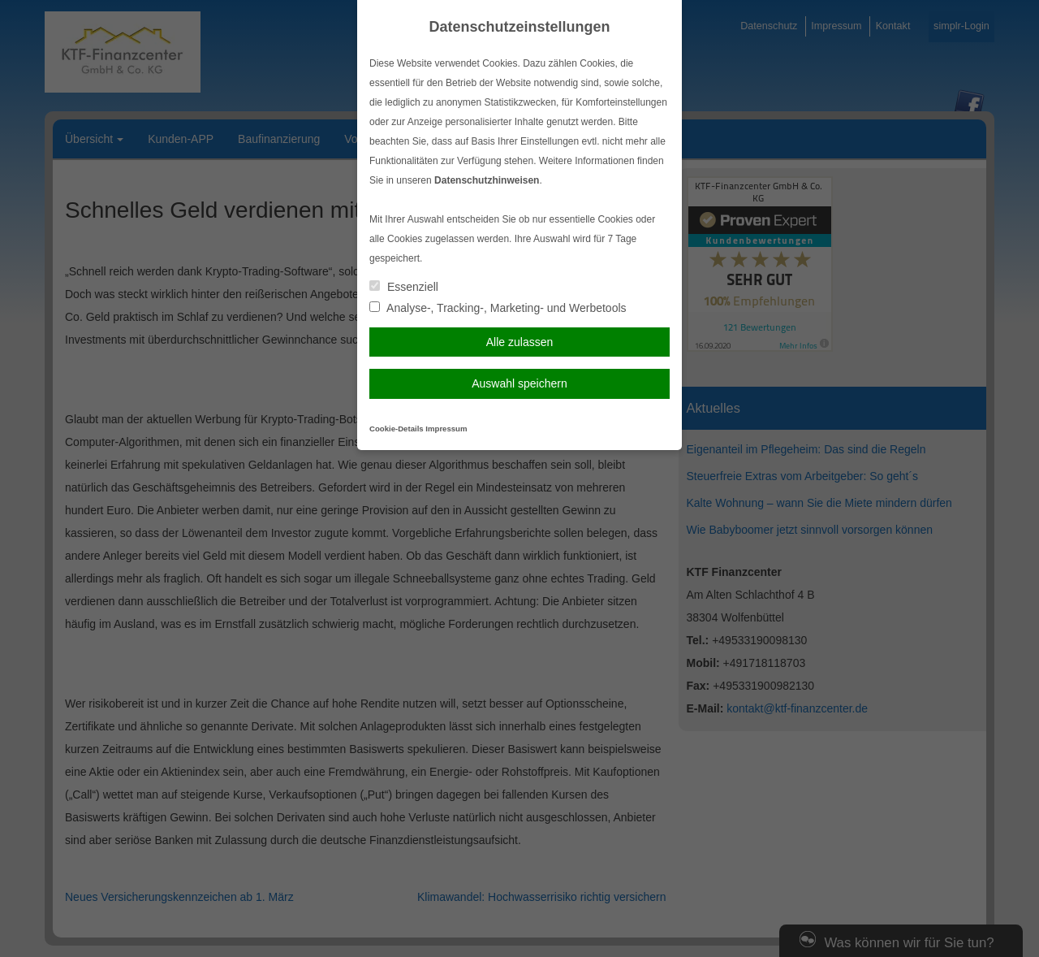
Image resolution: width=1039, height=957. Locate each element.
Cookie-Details (396, 428)
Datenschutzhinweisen (486, 180)
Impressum (446, 428)
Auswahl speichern (519, 383)
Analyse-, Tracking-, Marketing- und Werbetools (498, 307)
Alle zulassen (520, 342)
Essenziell (403, 286)
